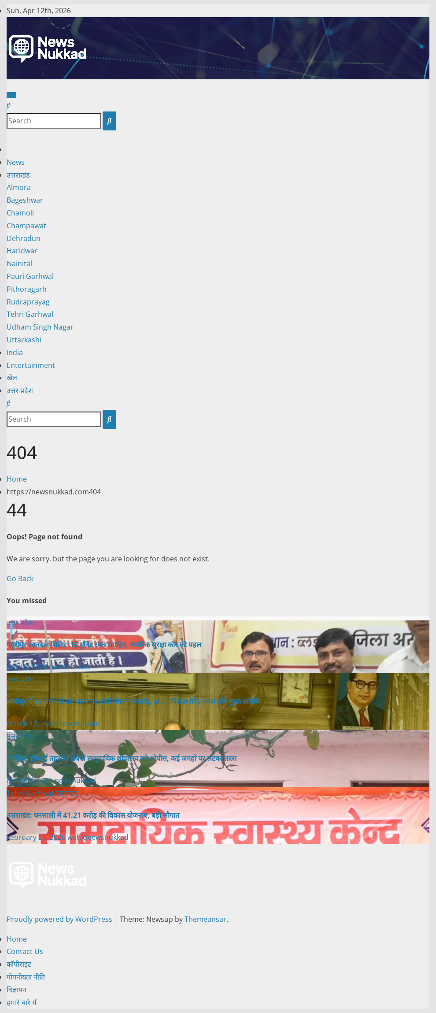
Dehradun (24, 238)
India (15, 352)
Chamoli (20, 213)
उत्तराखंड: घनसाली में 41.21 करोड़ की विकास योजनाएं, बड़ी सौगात (93, 815)
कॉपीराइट (19, 964)
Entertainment (31, 365)
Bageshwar (25, 200)
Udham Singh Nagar (40, 327)
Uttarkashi (24, 340)
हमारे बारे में (22, 1002)
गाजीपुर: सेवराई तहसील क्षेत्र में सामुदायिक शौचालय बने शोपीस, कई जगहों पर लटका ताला (121, 758)
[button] (8, 105)
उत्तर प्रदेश (20, 390)
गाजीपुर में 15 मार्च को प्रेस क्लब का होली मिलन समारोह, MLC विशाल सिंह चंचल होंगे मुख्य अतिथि (133, 701)
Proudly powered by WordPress (60, 919)
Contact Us (25, 951)
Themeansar (205, 919)
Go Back (20, 578)
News (16, 162)
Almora (19, 187)
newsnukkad (69, 667)
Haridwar (22, 251)
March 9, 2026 (31, 780)
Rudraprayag (28, 302)
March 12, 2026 (33, 723)
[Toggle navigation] (11, 95)
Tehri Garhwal (30, 314)
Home (17, 479)
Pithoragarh (27, 289)
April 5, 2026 (28, 667)
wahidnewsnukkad (98, 837)
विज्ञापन (16, 989)
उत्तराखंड (18, 175)
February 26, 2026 (37, 837)
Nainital (19, 263)
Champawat (26, 225)
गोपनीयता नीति (26, 977)
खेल (12, 377)
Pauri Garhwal (30, 276)
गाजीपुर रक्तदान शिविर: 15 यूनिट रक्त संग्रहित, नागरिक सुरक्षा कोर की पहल (104, 644)
